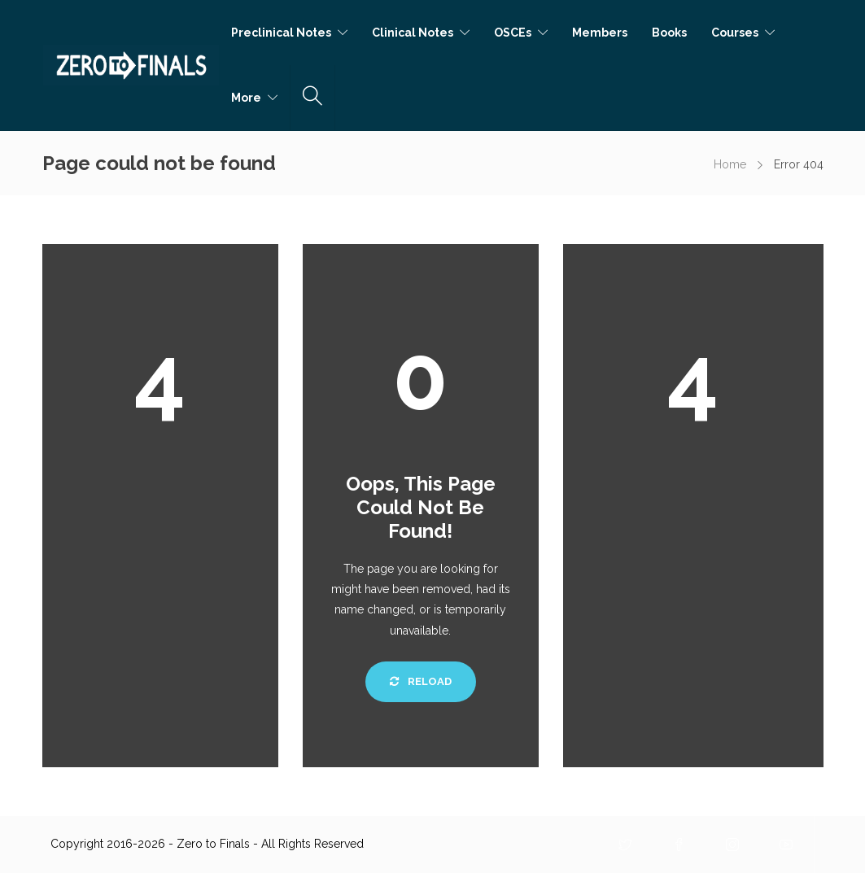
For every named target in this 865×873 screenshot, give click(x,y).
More (246, 97)
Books (669, 32)
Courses (734, 32)
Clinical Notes (412, 32)
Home (730, 164)
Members (599, 32)
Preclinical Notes (281, 32)
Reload (421, 681)
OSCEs (512, 32)
